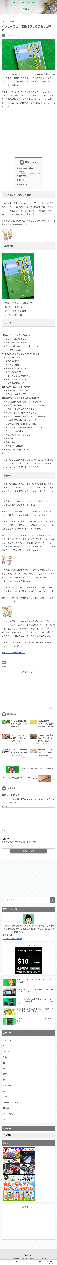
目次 (27, 162)
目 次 (21, 180)
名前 (5, 833)
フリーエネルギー (10, 1105)
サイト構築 (8, 1117)
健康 (5, 1077)
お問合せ (7, 1122)
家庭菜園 (7, 1088)
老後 (4, 667)
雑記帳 (6, 1111)
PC (4, 1072)
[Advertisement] (28, 116)
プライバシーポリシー (12, 942)
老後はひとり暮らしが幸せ (26, 170)
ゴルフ (6, 1055)
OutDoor (7, 1043)
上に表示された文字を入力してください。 (20, 845)
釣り (5, 1060)
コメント (7, 805)
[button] (52, 903)
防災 (5, 1100)
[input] (28, 903)
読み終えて (23, 184)
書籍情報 (22, 175)
